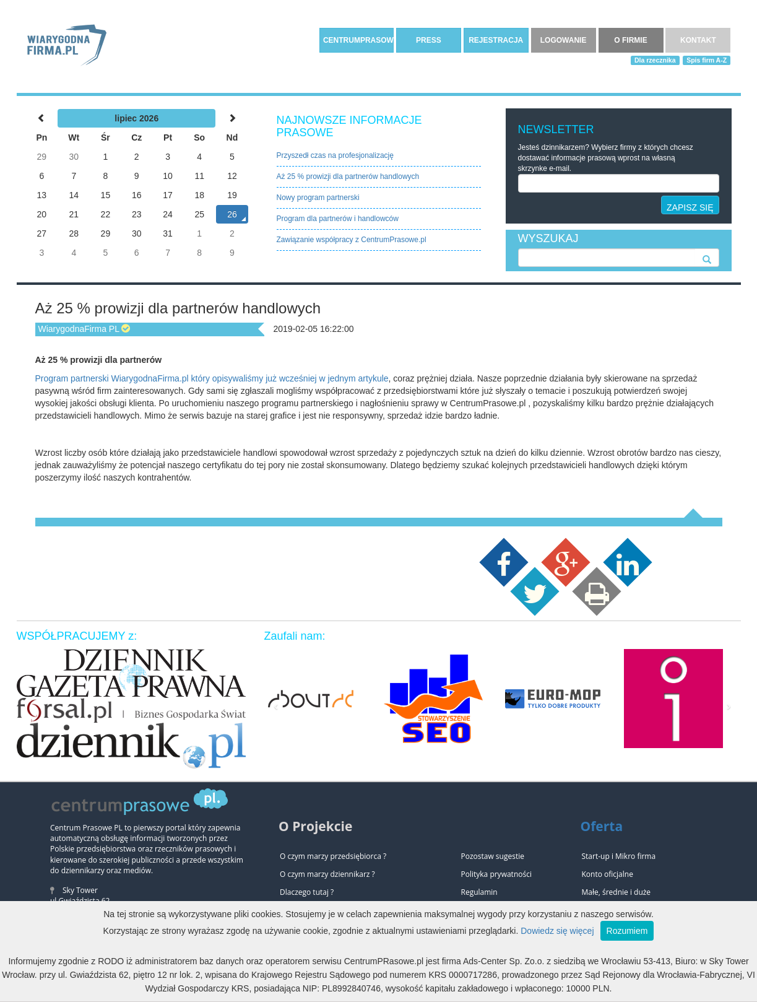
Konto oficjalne (607, 874)
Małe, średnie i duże (616, 892)
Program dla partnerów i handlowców (338, 218)
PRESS (428, 40)
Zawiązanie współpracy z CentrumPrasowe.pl (351, 239)
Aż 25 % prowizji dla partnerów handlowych (348, 176)
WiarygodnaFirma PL (78, 329)
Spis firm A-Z (706, 60)
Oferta (602, 826)
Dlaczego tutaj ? (307, 892)
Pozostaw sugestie (492, 856)
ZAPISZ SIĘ (690, 207)
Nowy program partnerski (318, 197)
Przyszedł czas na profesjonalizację (335, 155)
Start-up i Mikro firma (619, 856)
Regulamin (479, 892)
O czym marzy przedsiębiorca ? (333, 856)
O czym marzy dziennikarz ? (327, 874)
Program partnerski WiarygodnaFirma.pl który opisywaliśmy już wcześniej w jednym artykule (212, 378)
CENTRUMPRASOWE (358, 40)
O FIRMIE (630, 40)
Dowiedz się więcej (557, 931)
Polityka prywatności (496, 874)
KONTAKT (698, 40)
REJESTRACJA (496, 40)
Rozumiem (627, 931)
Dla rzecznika (655, 60)
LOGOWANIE (563, 40)
